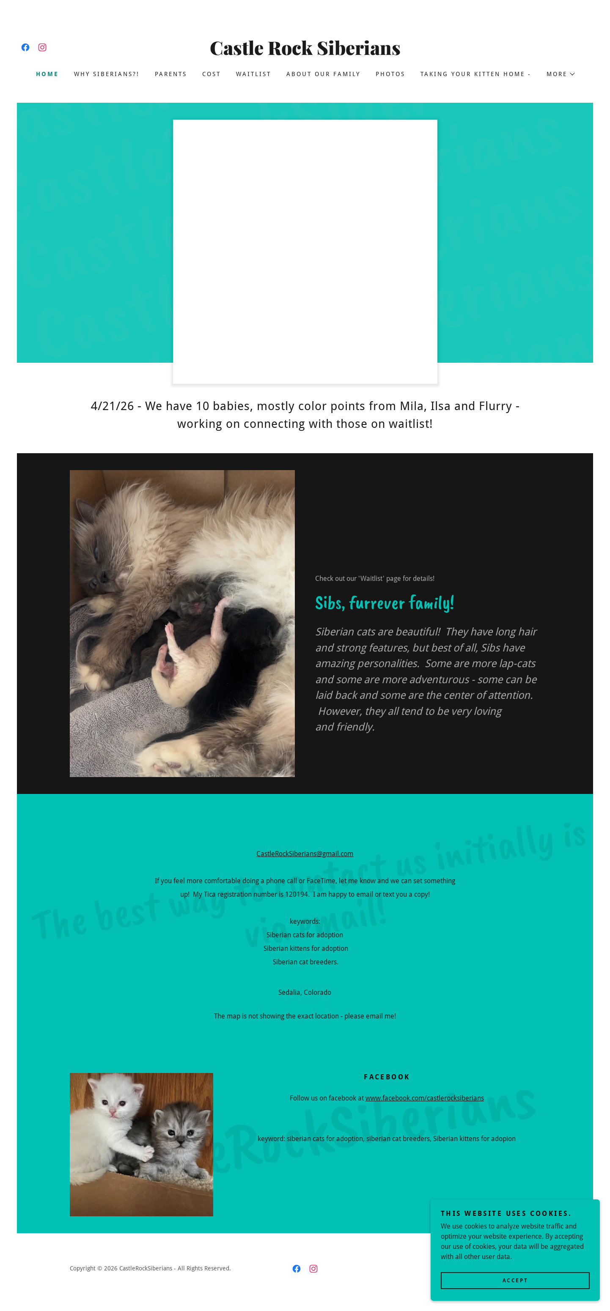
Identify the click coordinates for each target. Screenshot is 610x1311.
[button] (560, 74)
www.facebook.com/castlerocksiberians (424, 1098)
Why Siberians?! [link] (107, 74)
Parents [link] (171, 74)
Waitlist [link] (253, 74)
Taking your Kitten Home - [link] (475, 74)
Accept (515, 1281)
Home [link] (47, 74)
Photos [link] (390, 74)
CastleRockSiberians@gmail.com (304, 854)
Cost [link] (211, 74)
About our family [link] (323, 74)
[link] (25, 47)
